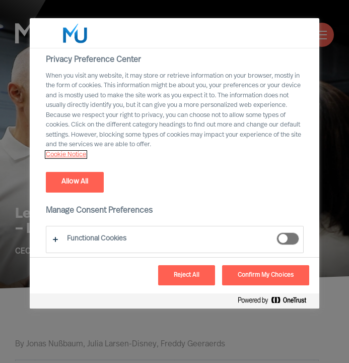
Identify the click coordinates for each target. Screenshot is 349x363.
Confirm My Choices (266, 275)
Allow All (74, 182)
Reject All (186, 275)
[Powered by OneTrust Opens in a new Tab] (276, 302)
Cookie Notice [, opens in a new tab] (66, 154)
